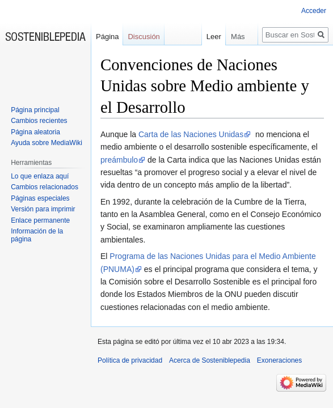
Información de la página (37, 235)
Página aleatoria (35, 132)
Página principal (35, 110)
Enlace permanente (40, 220)
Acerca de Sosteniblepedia (209, 360)
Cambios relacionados (44, 187)
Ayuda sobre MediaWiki (46, 143)
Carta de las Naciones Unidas (190, 134)
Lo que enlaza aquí (40, 176)
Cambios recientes (39, 121)
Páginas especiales (40, 198)
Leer (209, 36)
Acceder (313, 11)
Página (107, 36)
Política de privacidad (130, 360)
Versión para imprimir (43, 209)
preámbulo (119, 159)
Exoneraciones (279, 360)
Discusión (143, 36)
